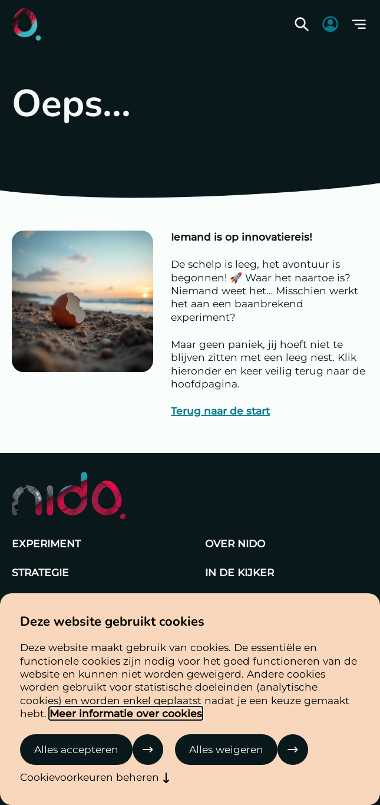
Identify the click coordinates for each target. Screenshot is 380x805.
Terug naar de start (220, 411)
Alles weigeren (226, 749)
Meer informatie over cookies (125, 713)
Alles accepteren (76, 749)
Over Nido (235, 543)
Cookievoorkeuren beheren (89, 777)
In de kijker (239, 572)
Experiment (46, 543)
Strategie (40, 572)
